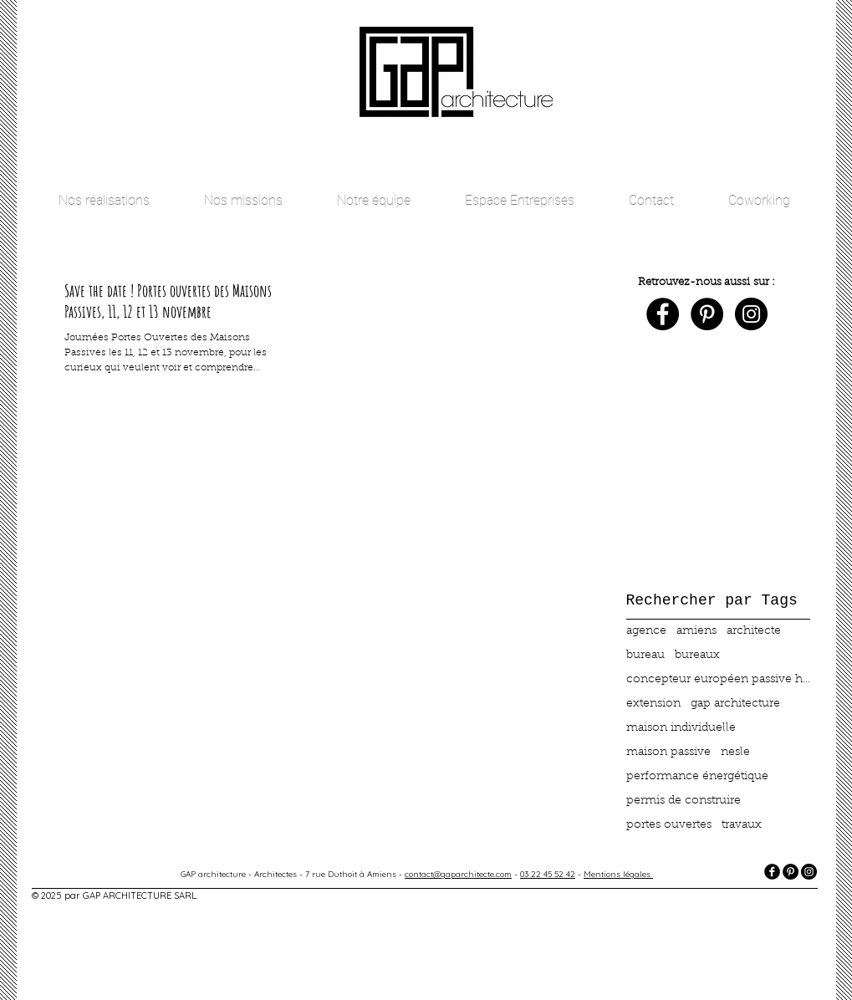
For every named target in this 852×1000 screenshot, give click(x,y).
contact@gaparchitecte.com (458, 874)
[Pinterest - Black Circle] (707, 314)
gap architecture (735, 704)
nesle (735, 752)
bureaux (697, 655)
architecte (754, 631)
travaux (742, 825)
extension (653, 704)
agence (646, 631)
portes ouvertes (669, 825)
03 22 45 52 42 (547, 874)
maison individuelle (681, 728)
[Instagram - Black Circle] (751, 314)
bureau (645, 655)
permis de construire (683, 801)
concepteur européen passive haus (718, 680)
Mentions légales (618, 874)
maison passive (668, 752)
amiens (696, 631)
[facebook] (772, 872)
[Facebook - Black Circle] (662, 314)
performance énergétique (697, 777)
